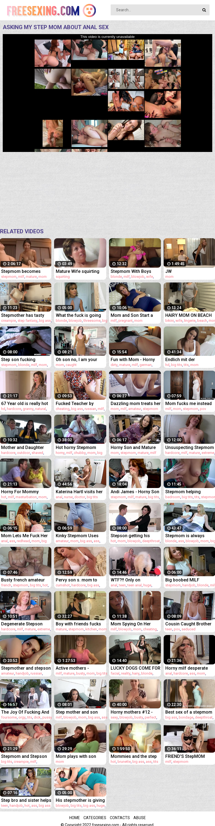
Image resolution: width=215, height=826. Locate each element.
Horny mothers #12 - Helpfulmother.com (132, 712)
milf (21, 277)
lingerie (190, 320)
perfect (150, 717)
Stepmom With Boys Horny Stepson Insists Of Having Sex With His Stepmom (134, 271)
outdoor (23, 453)
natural (40, 409)
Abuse (139, 818)
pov (203, 409)
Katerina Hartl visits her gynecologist (79, 491)
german (145, 365)
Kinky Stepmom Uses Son (77, 535)
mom (42, 277)
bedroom (172, 497)
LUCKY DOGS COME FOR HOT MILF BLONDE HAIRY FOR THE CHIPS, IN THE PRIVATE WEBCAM (135, 668)
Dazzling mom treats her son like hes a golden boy (136, 403)
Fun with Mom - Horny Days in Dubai (133, 359)
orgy (22, 717)
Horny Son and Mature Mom (133, 447)
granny (28, 409)
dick (37, 717)
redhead (23, 541)
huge (147, 585)
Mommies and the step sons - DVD (134, 756)
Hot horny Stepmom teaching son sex (76, 447)
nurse (68, 497)
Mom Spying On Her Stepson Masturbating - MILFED (134, 624)
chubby (80, 453)
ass (12, 541)
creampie (8, 320)
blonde (116, 277)
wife (149, 277)
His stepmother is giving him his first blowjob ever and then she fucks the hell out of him (80, 800)
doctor (79, 497)
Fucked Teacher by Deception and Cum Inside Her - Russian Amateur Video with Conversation (76, 403)
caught (71, 365)
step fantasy (27, 320)
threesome (91, 320)
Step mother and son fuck (77, 712)
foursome (9, 717)
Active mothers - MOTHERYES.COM (74, 668)
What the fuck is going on (78, 315)
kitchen (91, 629)
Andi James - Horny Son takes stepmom (135, 491)
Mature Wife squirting (77, 271)
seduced (189, 629)
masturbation (26, 497)
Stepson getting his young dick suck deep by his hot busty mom (135, 535)
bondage (186, 717)
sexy (114, 717)
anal (59, 497)
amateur (134, 409)
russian (90, 409)
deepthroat (151, 541)
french (6, 585)
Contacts (120, 818)
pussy (47, 717)
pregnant (125, 320)
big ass (45, 320)
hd (167, 365)
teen (122, 585)
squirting (63, 277)
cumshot (63, 585)
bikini (169, 320)
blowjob (137, 277)
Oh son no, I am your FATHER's (76, 359)
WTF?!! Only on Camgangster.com (129, 580)
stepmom (8, 277)
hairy (135, 673)
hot (3, 497)
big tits (176, 365)
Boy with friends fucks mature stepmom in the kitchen (79, 624)
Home (74, 818)
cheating (62, 409)
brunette (124, 762)
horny (60, 453)
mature (31, 277)
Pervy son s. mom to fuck (76, 580)
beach (202, 320)
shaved (37, 453)
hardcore (14, 409)
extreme (208, 453)
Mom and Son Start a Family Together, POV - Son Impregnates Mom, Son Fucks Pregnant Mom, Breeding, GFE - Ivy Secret (136, 315)
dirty (114, 365)
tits (186, 365)
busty (80, 673)
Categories (94, 818)
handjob (189, 585)
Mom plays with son (76, 756)
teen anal (134, 585)
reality (125, 673)
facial (115, 673)
